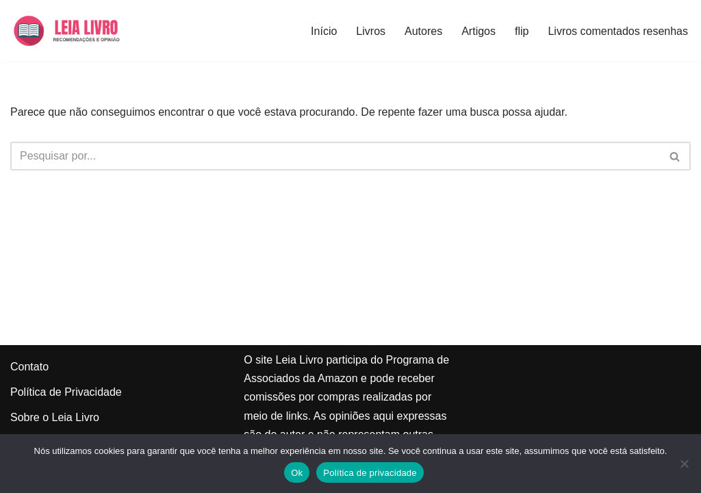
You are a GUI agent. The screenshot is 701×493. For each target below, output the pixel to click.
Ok (297, 473)
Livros (370, 31)
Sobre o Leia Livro (54, 417)
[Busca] (335, 156)
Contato (29, 366)
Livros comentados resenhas (618, 31)
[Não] (684, 463)
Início (324, 31)
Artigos (478, 31)
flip (521, 31)
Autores (423, 31)
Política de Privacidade (66, 392)
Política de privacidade (370, 473)
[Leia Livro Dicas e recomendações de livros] (79, 30)
